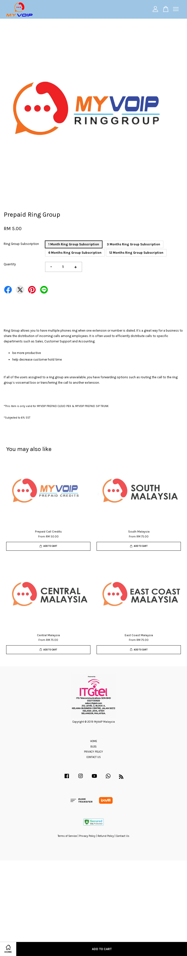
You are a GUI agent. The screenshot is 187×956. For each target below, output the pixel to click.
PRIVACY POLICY (93, 751)
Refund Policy (106, 836)
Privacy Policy (87, 836)
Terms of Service (67, 836)
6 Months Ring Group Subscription (75, 252)
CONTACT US (93, 757)
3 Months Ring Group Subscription (133, 244)
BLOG (93, 746)
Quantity (10, 264)
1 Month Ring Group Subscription (73, 244)
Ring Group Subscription (21, 244)
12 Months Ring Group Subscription (136, 252)
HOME (93, 741)
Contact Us (122, 836)
